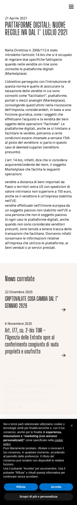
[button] (71, 6)
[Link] (38, 300)
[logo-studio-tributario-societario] (22, 7)
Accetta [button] (56, 486)
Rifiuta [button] (20, 486)
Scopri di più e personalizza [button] (38, 496)
